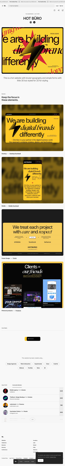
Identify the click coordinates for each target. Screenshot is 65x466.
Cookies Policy (5, 458)
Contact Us (35, 452)
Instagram (31, 458)
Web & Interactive (25, 364)
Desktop (4, 153)
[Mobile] (32, 180)
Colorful (55, 364)
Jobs (34, 442)
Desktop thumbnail (15, 153)
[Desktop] (32, 128)
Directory (4, 447)
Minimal (21, 368)
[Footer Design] (32, 232)
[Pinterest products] (32, 285)
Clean (47, 364)
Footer (15, 258)
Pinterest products (7, 310)
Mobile (4, 206)
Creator (21, 461)
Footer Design (6, 258)
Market (34, 445)
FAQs (34, 447)
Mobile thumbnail (14, 206)
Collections (4, 442)
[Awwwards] (5, 5)
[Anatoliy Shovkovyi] (31, 22)
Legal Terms (11, 458)
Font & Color (27, 461)
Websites (4, 440)
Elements (4, 445)
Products (18, 310)
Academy (35, 440)
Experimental (38, 364)
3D (45, 368)
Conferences (4, 449)
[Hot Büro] (34, 22)
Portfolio (30, 368)
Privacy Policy (19, 458)
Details (32, 461)
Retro (38, 368)
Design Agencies (11, 364)
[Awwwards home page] (16, 461)
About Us (35, 449)
